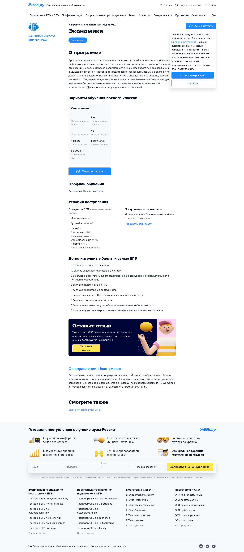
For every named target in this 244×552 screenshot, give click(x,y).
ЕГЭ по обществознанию (140, 505)
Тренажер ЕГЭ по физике (43, 528)
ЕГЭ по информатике (138, 515)
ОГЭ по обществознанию (190, 505)
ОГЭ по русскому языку (189, 494)
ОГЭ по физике (184, 520)
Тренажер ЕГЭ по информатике (46, 523)
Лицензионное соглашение (72, 546)
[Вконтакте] (201, 546)
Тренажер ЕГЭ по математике (45, 503)
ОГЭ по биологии (185, 510)
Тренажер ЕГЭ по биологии (44, 517)
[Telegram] (207, 546)
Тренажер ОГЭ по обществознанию (87, 510)
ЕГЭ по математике (137, 500)
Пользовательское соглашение (108, 546)
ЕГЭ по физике (135, 520)
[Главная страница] (36, 5)
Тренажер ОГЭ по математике (94, 503)
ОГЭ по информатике (187, 515)
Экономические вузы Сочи (84, 409)
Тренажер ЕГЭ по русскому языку (48, 498)
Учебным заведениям (41, 546)
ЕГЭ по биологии (136, 510)
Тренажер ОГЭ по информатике (95, 523)
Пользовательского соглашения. (189, 477)
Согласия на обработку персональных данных (132, 477)
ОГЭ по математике (186, 500)
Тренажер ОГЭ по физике (92, 528)
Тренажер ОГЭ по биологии (93, 517)
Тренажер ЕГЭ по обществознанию (38, 510)
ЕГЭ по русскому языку (140, 494)
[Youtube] (214, 546)
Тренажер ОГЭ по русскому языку (97, 498)
